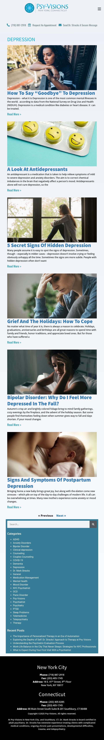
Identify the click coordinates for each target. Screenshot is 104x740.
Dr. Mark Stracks (21, 570)
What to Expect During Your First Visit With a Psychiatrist (42, 650)
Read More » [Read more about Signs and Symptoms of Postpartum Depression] (14, 507)
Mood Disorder (20, 584)
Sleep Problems (21, 612)
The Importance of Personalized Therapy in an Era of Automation (46, 636)
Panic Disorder (20, 595)
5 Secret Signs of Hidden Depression (49, 245)
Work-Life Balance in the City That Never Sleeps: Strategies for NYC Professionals (54, 646)
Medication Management (26, 577)
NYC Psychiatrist (21, 588)
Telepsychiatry (20, 619)
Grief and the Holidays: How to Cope (50, 321)
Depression (19, 567)
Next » (61, 515)
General (17, 574)
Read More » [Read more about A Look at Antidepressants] (14, 190)
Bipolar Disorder (21, 546)
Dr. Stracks (31, 722)
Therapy (17, 622)
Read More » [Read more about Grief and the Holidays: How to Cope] (14, 342)
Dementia (18, 563)
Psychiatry (18, 605)
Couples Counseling (23, 556)
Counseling (19, 553)
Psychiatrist (19, 602)
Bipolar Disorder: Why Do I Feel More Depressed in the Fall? (49, 400)
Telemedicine (20, 616)
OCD (15, 591)
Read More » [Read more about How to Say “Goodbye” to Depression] (14, 114)
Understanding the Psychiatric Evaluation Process (38, 643)
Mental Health (20, 581)
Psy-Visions (19, 598)
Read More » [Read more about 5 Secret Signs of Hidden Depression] (14, 266)
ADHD (16, 539)
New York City (52, 667)
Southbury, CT (51, 719)
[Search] (93, 524)
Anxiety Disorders (22, 543)
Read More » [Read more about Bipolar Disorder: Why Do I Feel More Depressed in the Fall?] (14, 424)
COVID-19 (18, 560)
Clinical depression (22, 549)
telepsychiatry (58, 729)
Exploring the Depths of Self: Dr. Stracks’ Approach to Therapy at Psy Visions (52, 639)
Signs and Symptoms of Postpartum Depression (49, 483)
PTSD (16, 609)
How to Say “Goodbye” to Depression (51, 93)
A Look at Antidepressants (37, 169)
